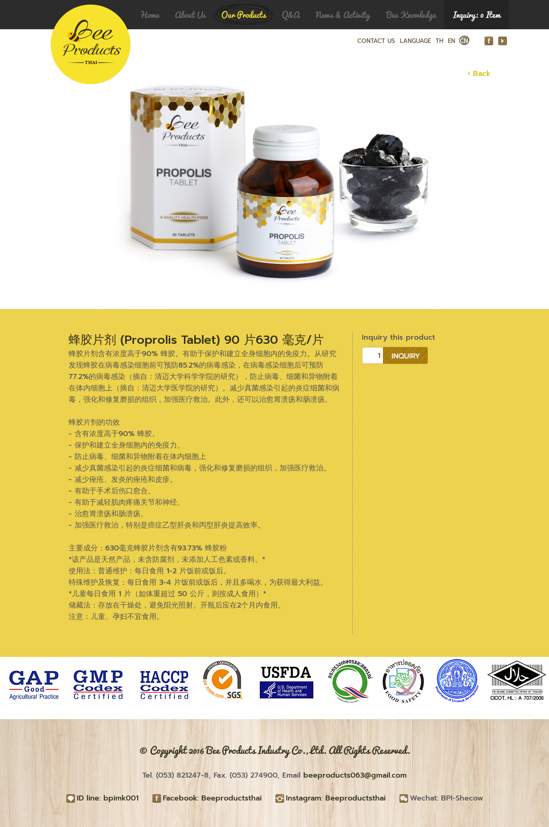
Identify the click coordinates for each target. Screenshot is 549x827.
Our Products (243, 14)
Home (149, 14)
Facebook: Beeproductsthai (212, 798)
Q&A (291, 14)
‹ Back (479, 73)
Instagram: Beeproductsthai (336, 798)
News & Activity (343, 14)
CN (464, 41)
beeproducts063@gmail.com (355, 775)
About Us (190, 14)
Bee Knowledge (411, 14)
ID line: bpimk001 (108, 798)
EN (451, 41)
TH (439, 41)
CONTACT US (376, 41)
